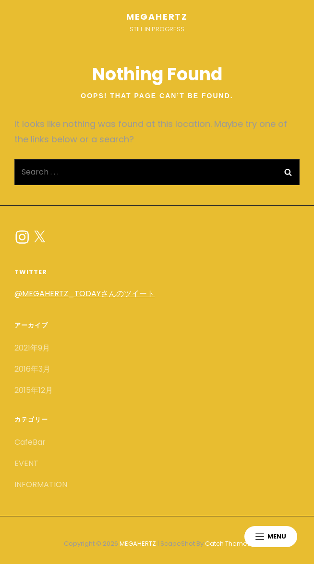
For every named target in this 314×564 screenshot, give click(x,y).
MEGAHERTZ (157, 17)
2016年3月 (32, 369)
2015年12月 (33, 390)
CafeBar (30, 442)
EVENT (26, 463)
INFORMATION (40, 484)
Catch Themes (228, 543)
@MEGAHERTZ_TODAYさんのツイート (84, 293)
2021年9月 (32, 347)
